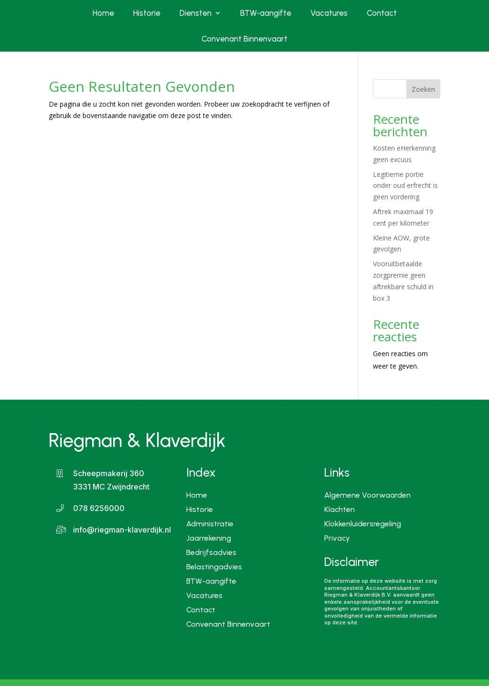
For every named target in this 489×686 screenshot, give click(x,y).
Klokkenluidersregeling (362, 524)
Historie (146, 13)
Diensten (196, 13)
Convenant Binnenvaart (244, 39)
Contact (382, 13)
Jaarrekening (208, 538)
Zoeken (423, 89)
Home (103, 13)
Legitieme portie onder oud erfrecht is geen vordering (405, 186)
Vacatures (329, 13)
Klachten (339, 510)
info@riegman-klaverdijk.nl (122, 529)
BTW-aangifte (265, 13)
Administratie (210, 523)
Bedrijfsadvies (211, 552)
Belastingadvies (214, 566)
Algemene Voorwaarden (367, 496)
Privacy (337, 539)
